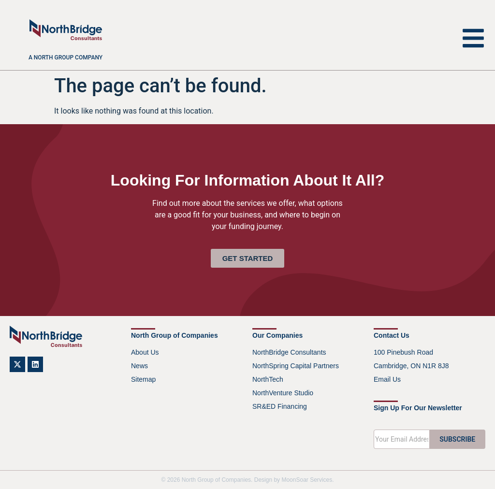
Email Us (387, 379)
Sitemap (143, 379)
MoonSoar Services (306, 479)
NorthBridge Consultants (289, 352)
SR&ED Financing (279, 406)
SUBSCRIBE (457, 439)
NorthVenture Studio (282, 393)
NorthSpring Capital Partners (295, 366)
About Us (145, 352)
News (139, 366)
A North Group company (65, 57)
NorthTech (267, 379)
